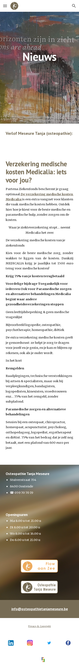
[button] (5, 6)
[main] (39, 47)
